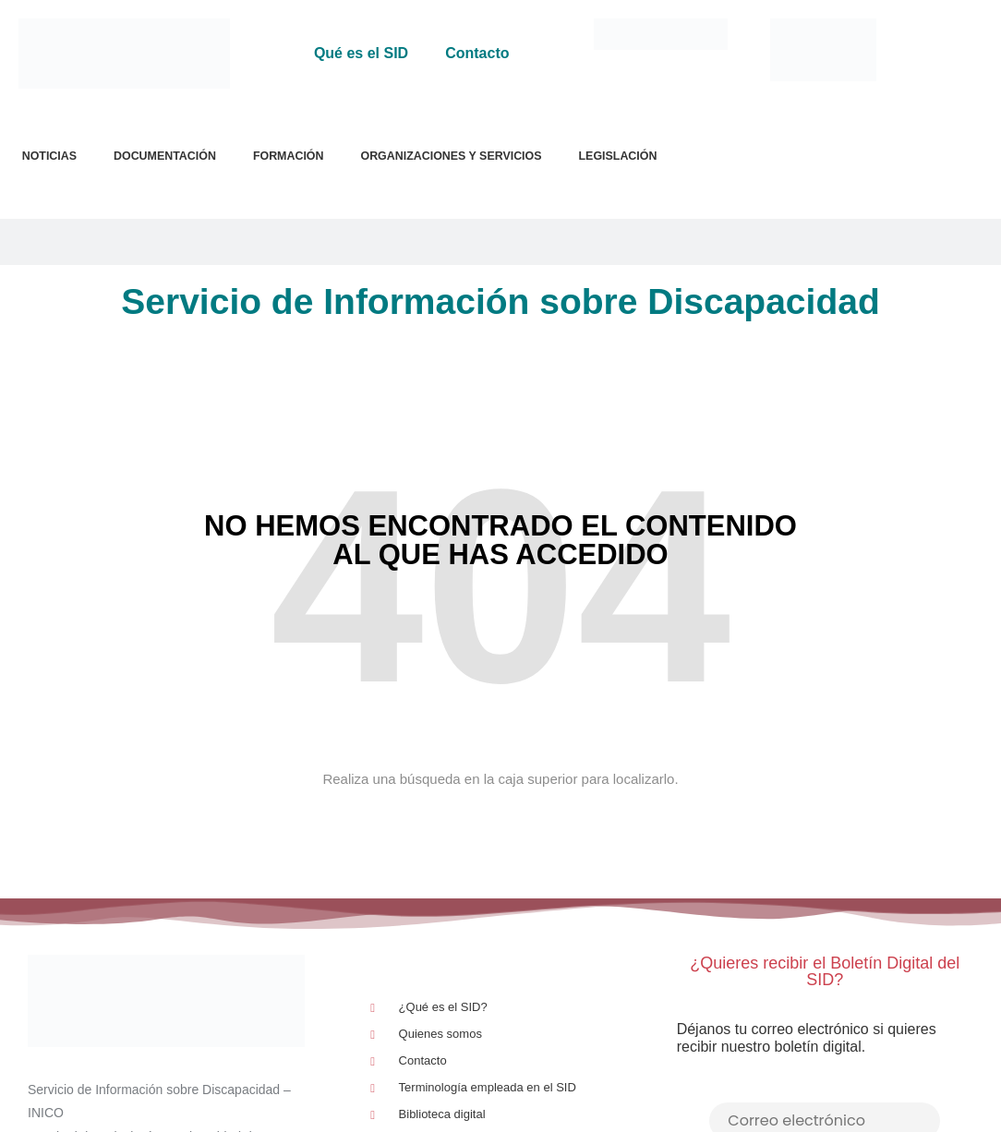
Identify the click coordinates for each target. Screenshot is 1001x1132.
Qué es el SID (361, 53)
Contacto (477, 53)
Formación (288, 156)
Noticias (49, 156)
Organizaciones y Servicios (450, 156)
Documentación (165, 156)
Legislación (618, 156)
